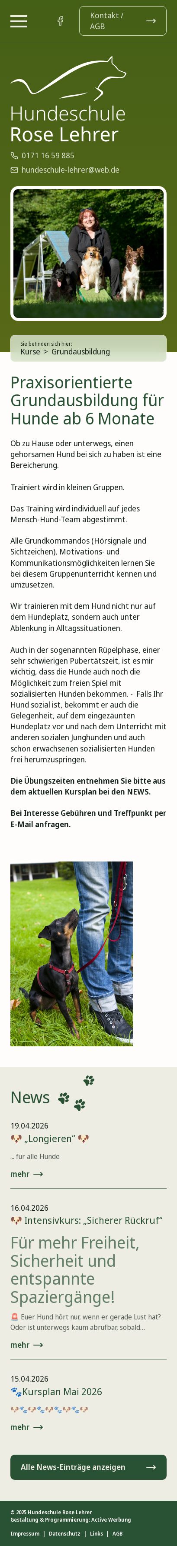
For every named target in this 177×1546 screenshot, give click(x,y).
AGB (117, 1533)
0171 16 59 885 (42, 155)
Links (96, 1533)
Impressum (24, 1533)
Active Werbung (111, 1519)
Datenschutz (64, 1533)
